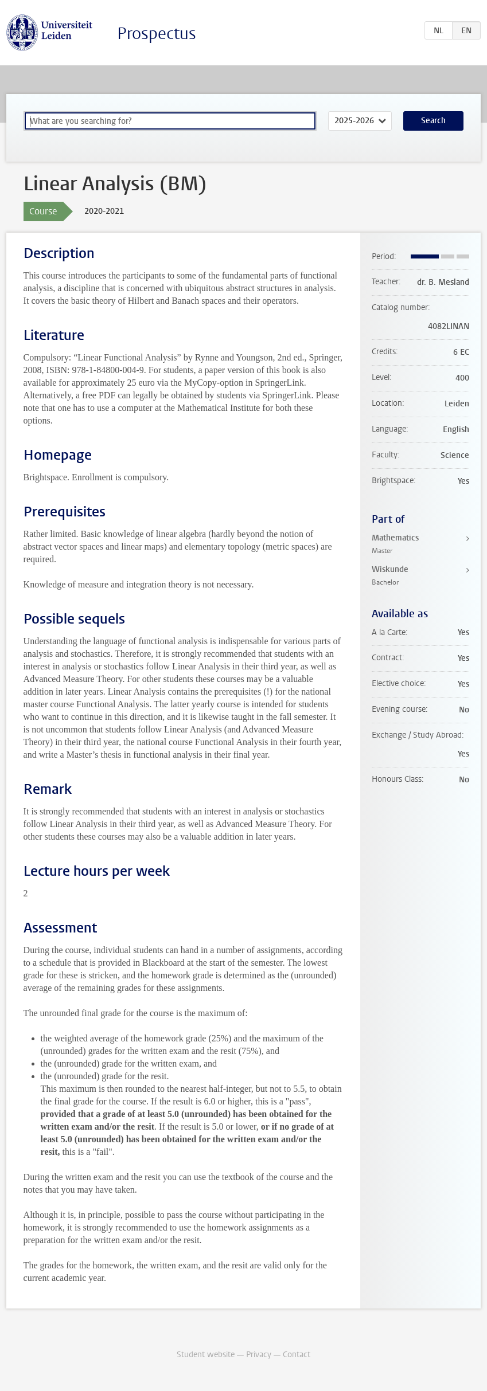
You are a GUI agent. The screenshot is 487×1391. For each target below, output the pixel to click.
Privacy (258, 1354)
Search (433, 120)
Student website (206, 1354)
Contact (296, 1354)
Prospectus (156, 33)
